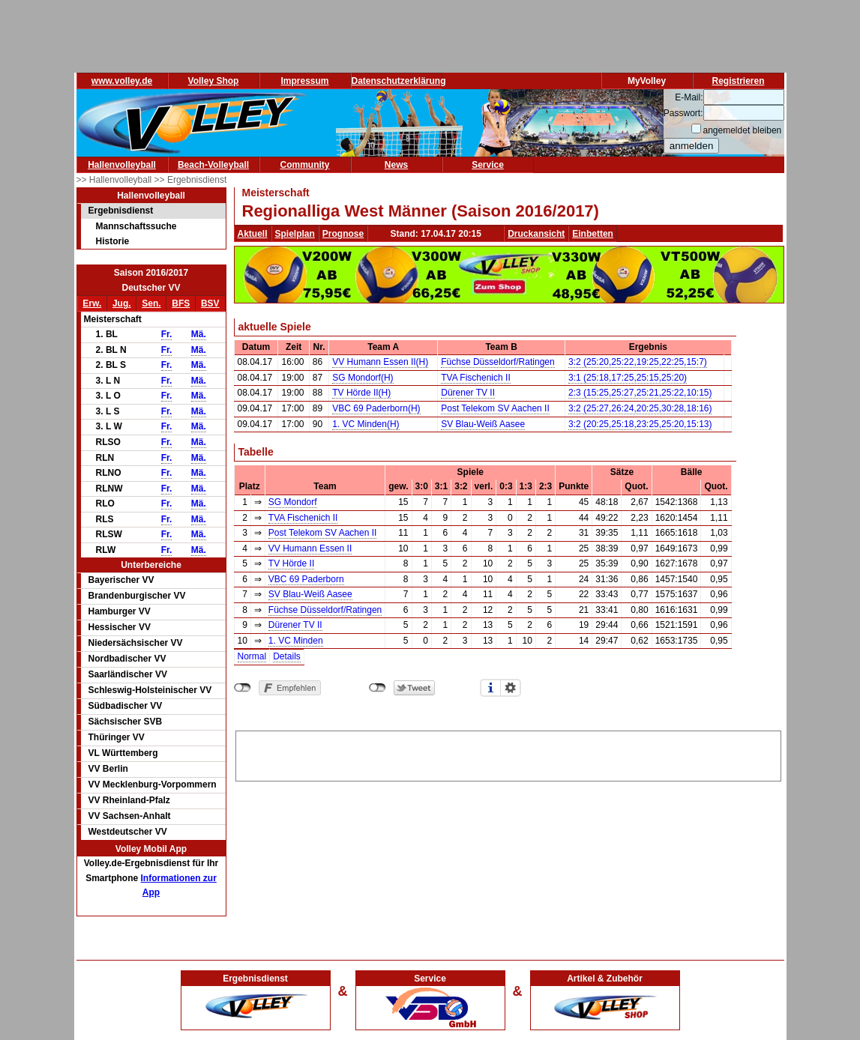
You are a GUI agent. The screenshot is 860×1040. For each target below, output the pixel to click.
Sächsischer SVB (125, 721)
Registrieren (738, 81)
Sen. (151, 303)
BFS (181, 303)
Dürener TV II (468, 392)
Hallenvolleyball (122, 165)
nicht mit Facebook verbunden (242, 687)
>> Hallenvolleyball (115, 180)
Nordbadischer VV (127, 658)
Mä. (198, 334)
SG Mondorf (292, 502)
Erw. (91, 303)
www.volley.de (121, 81)
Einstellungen (510, 688)
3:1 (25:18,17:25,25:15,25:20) (627, 377)
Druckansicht (536, 234)
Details (287, 656)
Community (305, 165)
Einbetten (592, 234)
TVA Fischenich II (475, 377)
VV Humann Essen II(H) (380, 362)
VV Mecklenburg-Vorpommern (152, 784)
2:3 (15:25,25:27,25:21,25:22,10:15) (640, 392)
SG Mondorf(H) (362, 377)
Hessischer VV (119, 627)
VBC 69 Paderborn (306, 579)
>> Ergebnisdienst (190, 180)
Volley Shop (213, 81)
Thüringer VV (116, 737)
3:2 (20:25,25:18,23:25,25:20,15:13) (640, 424)
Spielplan (295, 234)
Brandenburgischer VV (137, 595)
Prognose (343, 234)
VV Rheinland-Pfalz (129, 800)
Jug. (121, 303)
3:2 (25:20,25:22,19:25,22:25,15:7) (637, 362)
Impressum (304, 81)
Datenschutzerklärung (399, 81)
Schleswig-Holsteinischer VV (150, 690)
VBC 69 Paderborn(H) (376, 408)
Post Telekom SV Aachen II (495, 408)
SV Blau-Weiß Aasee (483, 424)
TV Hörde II (291, 563)
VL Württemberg (123, 753)
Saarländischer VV (127, 674)
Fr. (166, 334)
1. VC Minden (295, 640)
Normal (252, 656)
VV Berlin (108, 769)
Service (488, 165)
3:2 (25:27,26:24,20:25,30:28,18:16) (640, 408)
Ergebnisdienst (121, 210)
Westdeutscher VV (127, 831)
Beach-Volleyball (213, 165)
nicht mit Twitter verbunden (377, 687)
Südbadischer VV (125, 706)
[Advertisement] (508, 753)
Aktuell (253, 234)
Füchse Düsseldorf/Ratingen (497, 362)
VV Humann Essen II (310, 548)
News (396, 165)
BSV (210, 303)
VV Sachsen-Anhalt (129, 816)
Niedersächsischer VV (135, 643)
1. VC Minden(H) (365, 424)
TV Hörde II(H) (361, 392)
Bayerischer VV (121, 580)
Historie (113, 241)
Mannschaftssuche (136, 226)
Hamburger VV (119, 611)
